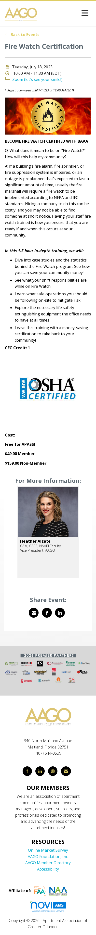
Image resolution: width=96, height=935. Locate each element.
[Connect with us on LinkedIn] (40, 771)
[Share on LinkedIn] (60, 613)
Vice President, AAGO (37, 550)
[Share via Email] (34, 613)
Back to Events (22, 34)
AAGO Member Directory (48, 862)
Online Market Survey (48, 850)
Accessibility (48, 869)
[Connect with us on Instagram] (52, 771)
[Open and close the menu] (65, 12)
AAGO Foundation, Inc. (48, 856)
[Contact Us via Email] (66, 771)
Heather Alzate (35, 541)
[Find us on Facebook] (27, 771)
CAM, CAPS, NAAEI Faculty (40, 546)
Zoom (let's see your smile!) (37, 79)
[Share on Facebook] (47, 613)
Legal (63, 926)
